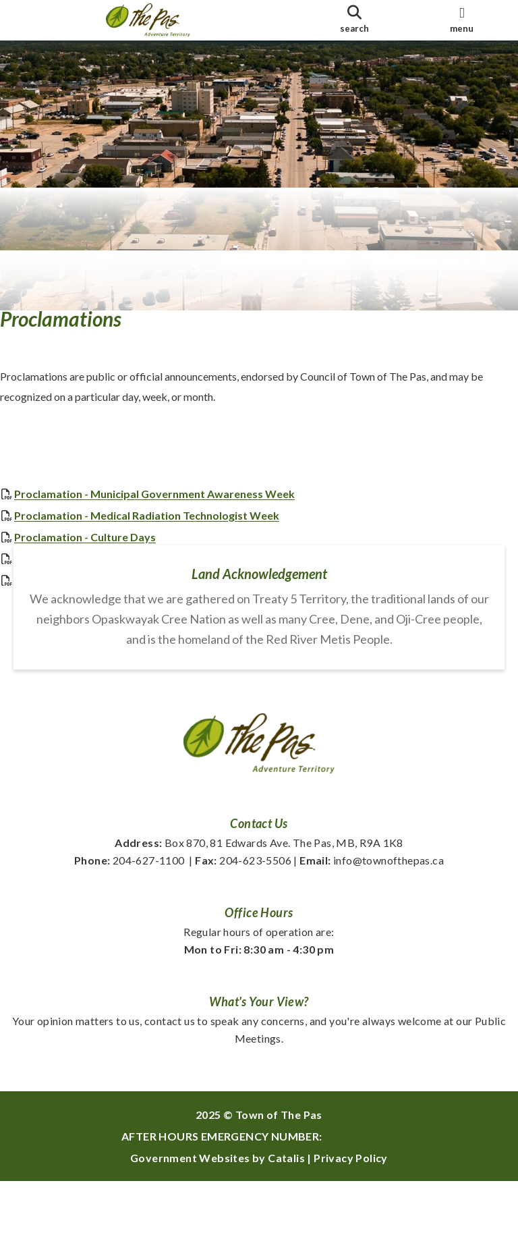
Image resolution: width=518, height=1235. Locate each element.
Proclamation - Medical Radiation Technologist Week (160, 529)
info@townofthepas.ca (371, 914)
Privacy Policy (351, 1211)
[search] (354, 20)
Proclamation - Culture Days (98, 551)
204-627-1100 (129, 914)
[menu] (462, 20)
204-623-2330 (360, 1190)
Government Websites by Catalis (217, 1211)
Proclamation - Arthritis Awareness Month (134, 572)
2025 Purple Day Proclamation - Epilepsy (129, 594)
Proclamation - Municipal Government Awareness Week (168, 507)
